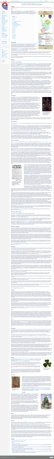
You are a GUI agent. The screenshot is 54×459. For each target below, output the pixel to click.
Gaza (15, 223)
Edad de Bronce (24, 64)
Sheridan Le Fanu (26, 388)
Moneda (39, 42)
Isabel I (12, 132)
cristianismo (46, 86)
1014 (23, 100)
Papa (31, 123)
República (46, 34)
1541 (12, 126)
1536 (26, 125)
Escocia (29, 86)
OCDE (51, 45)
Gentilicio (39, 43)
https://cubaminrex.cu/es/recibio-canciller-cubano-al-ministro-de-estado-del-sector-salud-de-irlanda (26, 449)
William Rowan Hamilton (21, 366)
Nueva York (31, 425)
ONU (49, 45)
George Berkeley (36, 388)
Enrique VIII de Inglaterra (17, 123)
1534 (12, 123)
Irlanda (13, 442)
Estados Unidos (32, 149)
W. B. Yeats (23, 360)
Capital (39, 35)
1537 (51, 125)
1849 (15, 143)
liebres (26, 321)
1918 (39, 151)
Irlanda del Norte (20, 208)
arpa (22, 395)
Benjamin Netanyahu (24, 222)
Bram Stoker (40, 389)
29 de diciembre (27, 185)
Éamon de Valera (26, 165)
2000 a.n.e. (22, 65)
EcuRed (5, 1)
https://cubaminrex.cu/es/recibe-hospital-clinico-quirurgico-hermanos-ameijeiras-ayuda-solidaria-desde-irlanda (27, 444)
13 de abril (40, 166)
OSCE (43, 46)
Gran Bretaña (23, 13)
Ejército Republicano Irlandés (43, 154)
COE (45, 46)
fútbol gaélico (33, 422)
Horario (39, 44)
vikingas (42, 89)
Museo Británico (16, 372)
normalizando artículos (37, 3)
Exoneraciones (13, 457)
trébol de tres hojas (14, 396)
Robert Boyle (13, 362)
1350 (13, 110)
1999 (49, 303)
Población (40, 40)
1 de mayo (41, 80)
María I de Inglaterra (41, 127)
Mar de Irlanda (18, 307)
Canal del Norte (41, 251)
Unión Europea (46, 45)
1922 (44, 166)
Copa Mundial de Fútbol (29, 428)
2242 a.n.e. (33, 77)
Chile (17, 149)
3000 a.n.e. (14, 64)
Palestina (16, 218)
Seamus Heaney (32, 360)
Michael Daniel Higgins (48, 37)
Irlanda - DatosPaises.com (15, 443)
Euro (46, 42)
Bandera (43, 17)
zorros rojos (21, 321)
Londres (25, 425)
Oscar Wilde (28, 359)
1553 (18, 128)
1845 (13, 143)
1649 (38, 135)
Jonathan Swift (24, 359)
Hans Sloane (17, 371)
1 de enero (17, 49)
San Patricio (12, 86)
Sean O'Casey (32, 388)
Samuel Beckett (27, 360)
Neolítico (35, 66)
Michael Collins (31, 172)
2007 (21, 49)
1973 (26, 205)
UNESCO (47, 46)
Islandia (27, 13)
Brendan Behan (42, 387)
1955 (23, 205)
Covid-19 (16, 216)
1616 (37, 77)
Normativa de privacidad (4, 457)
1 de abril (41, 189)
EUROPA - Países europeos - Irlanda (17, 441)
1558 (29, 132)
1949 (44, 189)
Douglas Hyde (47, 387)
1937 (32, 44)
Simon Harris (27, 221)
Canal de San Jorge (30, 252)
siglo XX (49, 138)
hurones (24, 321)
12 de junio (13, 243)
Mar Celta (35, 252)
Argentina (19, 149)
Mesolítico (37, 63)
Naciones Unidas (19, 205)
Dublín (46, 35)
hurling (29, 422)
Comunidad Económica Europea (33, 205)
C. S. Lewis (35, 390)
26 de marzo (47, 166)
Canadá (15, 149)
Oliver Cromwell (34, 135)
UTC (46, 44)
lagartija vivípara (25, 322)
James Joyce (41, 388)
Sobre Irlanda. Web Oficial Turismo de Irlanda (18, 440)
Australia (23, 149)
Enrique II (15, 105)
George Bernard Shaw (18, 360)
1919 (12, 151)
